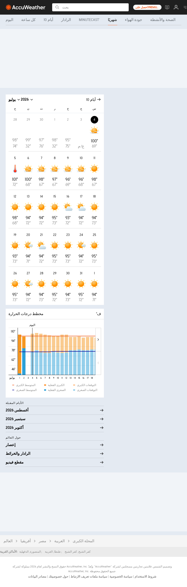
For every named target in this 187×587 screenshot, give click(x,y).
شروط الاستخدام (145, 577)
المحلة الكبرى (83, 541)
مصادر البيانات (37, 577)
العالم (8, 541)
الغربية (59, 541)
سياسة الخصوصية (120, 577)
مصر (42, 541)
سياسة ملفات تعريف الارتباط (88, 577)
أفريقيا (26, 541)
